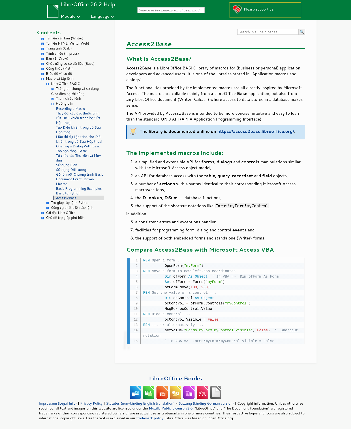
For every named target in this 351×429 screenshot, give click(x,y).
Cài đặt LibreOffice (60, 212)
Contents (49, 32)
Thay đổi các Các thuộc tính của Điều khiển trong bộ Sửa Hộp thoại (78, 118)
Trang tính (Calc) (59, 48)
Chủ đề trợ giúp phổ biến (65, 217)
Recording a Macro (70, 108)
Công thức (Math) (60, 68)
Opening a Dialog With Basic (78, 146)
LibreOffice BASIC (65, 83)
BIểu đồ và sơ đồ (59, 73)
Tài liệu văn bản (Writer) (64, 38)
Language (100, 16)
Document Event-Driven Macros (75, 181)
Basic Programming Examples (79, 188)
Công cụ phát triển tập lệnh (72, 207)
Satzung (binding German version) (206, 402)
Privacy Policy (91, 402)
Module (68, 16)
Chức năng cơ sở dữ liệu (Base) (70, 63)
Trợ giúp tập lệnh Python (70, 202)
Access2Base (66, 198)
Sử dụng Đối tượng (71, 169)
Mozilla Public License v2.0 (171, 407)
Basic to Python (68, 193)
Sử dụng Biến (66, 165)
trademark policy (149, 417)
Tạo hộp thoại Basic (71, 151)
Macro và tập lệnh (60, 78)
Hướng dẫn (64, 103)
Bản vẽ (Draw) (57, 58)
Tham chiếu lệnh (68, 98)
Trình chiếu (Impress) (62, 53)
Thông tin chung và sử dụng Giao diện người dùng (75, 91)
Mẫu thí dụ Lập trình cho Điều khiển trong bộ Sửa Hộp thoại (79, 139)
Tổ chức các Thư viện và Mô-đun (78, 158)
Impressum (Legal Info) (58, 402)
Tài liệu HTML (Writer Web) (67, 43)
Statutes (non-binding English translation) (140, 402)
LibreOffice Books (175, 378)
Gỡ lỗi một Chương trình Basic (79, 174)
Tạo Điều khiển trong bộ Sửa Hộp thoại (78, 129)
